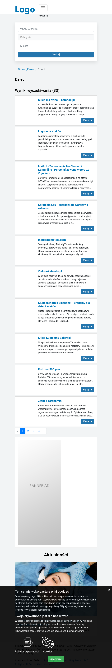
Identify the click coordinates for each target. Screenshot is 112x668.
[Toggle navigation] (43, 7)
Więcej (88, 120)
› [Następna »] (44, 430)
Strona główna (26, 69)
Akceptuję (56, 659)
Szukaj (56, 54)
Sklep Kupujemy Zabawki (54, 337)
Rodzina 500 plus (49, 369)
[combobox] (56, 37)
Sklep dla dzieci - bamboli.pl (56, 100)
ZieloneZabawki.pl (50, 271)
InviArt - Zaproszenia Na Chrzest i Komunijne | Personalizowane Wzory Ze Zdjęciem (63, 170)
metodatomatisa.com (52, 239)
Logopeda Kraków (49, 131)
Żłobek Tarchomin (50, 401)
